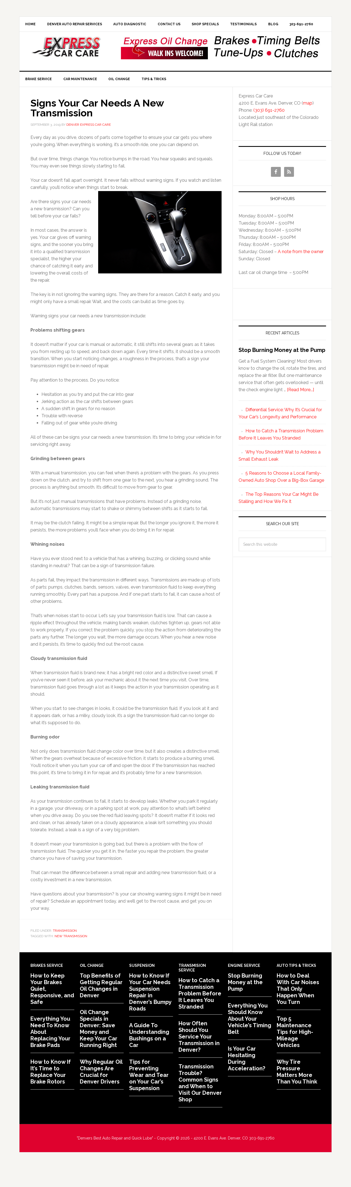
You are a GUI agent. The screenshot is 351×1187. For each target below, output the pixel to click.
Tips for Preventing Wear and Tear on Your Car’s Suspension (149, 1092)
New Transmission (71, 954)
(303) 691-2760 (269, 128)
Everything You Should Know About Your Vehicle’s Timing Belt (249, 1036)
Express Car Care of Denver (66, 64)
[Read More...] (300, 407)
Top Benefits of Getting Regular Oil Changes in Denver (101, 1003)
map (307, 121)
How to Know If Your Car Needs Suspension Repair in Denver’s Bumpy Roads (150, 1010)
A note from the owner (301, 269)
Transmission (65, 949)
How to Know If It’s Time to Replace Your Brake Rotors (50, 1089)
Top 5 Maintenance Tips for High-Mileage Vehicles (295, 1049)
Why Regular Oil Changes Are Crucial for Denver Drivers (101, 1089)
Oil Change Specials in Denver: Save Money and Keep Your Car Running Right (98, 1046)
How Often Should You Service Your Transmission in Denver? (199, 1054)
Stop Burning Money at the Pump (282, 368)
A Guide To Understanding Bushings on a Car (149, 1053)
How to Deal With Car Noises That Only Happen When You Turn (298, 1006)
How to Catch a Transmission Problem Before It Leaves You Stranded (200, 1011)
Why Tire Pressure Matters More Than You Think (297, 1089)
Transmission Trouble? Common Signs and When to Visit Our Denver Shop (200, 1101)
